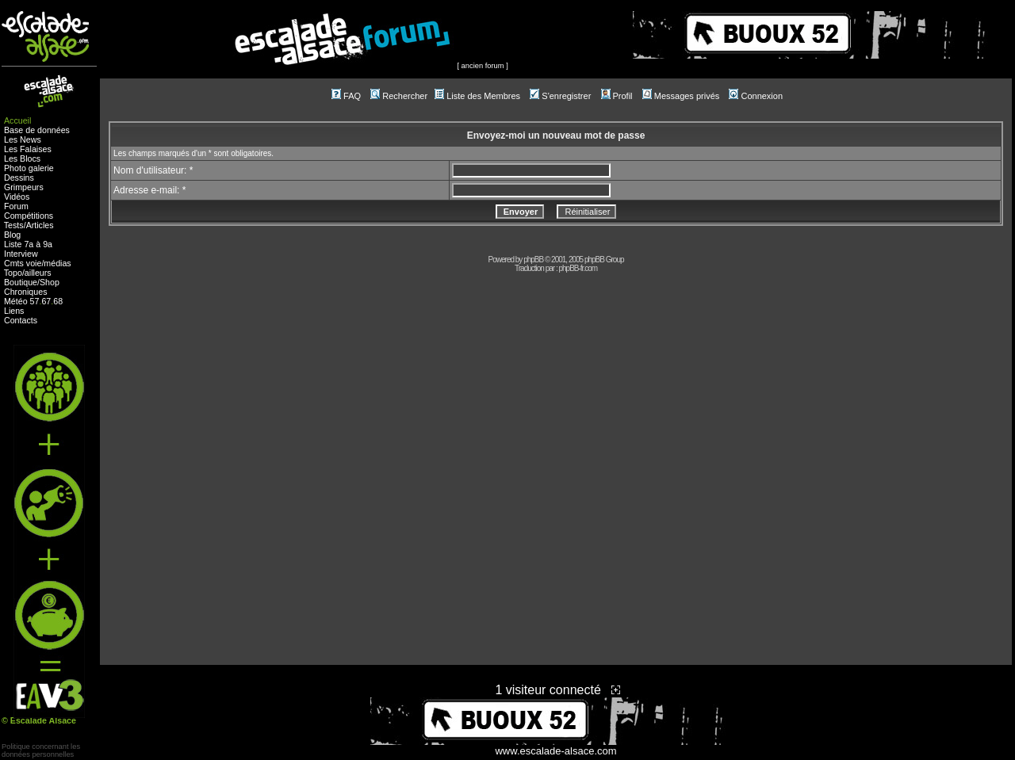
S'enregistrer (560, 96)
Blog (12, 234)
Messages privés (681, 96)
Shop (49, 282)
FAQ (346, 96)
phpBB (533, 259)
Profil (617, 96)
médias (57, 263)
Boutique (20, 282)
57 (35, 301)
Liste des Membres (477, 96)
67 (46, 301)
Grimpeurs (24, 187)
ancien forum (483, 66)
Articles (40, 225)
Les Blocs (22, 158)
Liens (14, 310)
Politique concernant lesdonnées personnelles (41, 750)
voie (34, 263)
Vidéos (16, 196)
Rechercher (398, 96)
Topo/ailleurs (28, 272)
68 (58, 301)
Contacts (20, 320)
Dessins (19, 177)
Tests (14, 225)
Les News (22, 139)
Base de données (37, 130)
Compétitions (28, 215)
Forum (16, 206)
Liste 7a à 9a (28, 244)
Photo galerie (29, 168)
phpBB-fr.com (577, 268)
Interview (21, 253)
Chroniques (26, 291)
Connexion (756, 96)
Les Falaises (28, 149)
